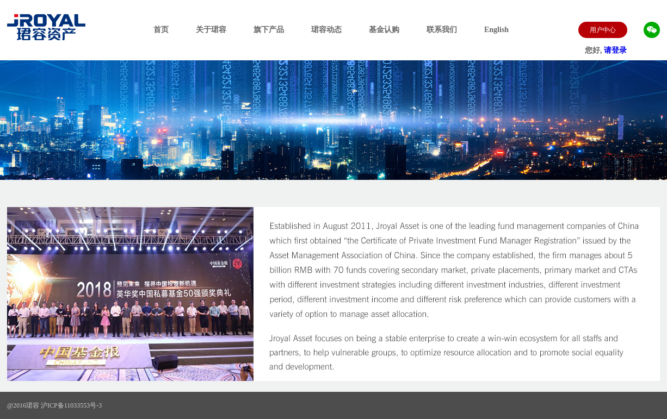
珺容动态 (326, 30)
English (496, 30)
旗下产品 (269, 30)
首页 (161, 30)
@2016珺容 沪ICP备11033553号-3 (54, 405)
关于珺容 (211, 30)
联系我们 (442, 30)
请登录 (615, 50)
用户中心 (603, 30)
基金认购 (384, 30)
